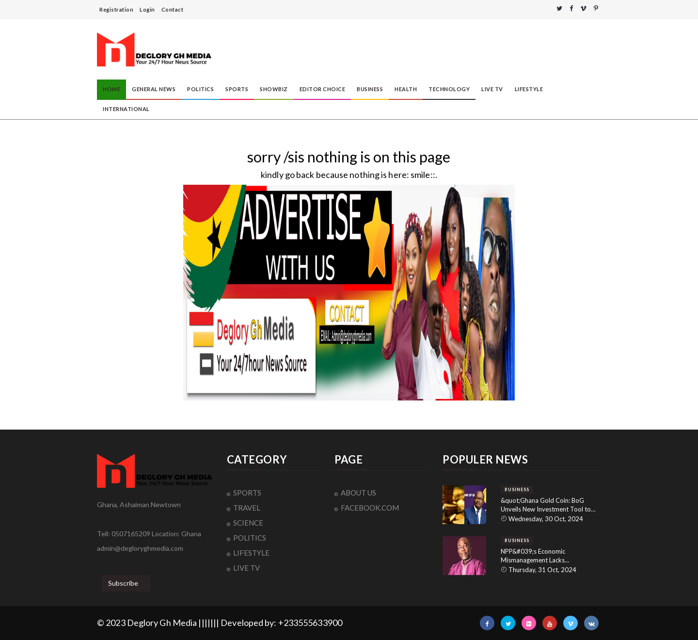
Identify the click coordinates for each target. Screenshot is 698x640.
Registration (116, 9)
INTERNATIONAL (126, 109)
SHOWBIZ (274, 89)
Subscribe (123, 583)
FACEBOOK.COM (370, 507)
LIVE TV (492, 89)
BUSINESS (370, 89)
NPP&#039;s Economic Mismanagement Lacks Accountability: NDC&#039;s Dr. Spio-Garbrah (546, 555)
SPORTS (236, 89)
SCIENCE (248, 522)
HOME (111, 89)
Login (147, 9)
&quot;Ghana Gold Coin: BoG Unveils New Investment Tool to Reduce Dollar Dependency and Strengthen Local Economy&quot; (547, 504)
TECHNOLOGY (449, 89)
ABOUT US (358, 492)
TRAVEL (246, 507)
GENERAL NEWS (153, 89)
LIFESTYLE (529, 89)
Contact (172, 9)
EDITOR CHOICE (323, 89)
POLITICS (200, 89)
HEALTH (406, 89)
